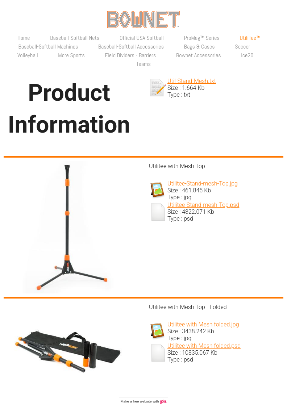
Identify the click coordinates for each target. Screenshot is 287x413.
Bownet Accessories (198, 55)
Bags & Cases (199, 46)
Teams (143, 64)
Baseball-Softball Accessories (131, 46)
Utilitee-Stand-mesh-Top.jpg (202, 183)
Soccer (242, 46)
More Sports (71, 55)
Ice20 (247, 55)
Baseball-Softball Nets (74, 38)
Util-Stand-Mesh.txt (191, 81)
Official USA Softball (142, 38)
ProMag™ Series (201, 38)
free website (142, 401)
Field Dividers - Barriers (130, 55)
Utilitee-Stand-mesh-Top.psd (203, 204)
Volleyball (27, 55)
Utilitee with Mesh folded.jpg (203, 324)
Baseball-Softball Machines (48, 46)
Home (23, 38)
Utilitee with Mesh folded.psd (204, 345)
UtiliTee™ (250, 38)
